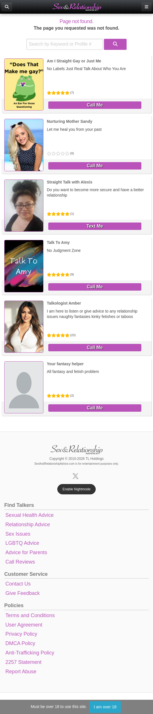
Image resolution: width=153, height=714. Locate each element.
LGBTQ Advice (22, 543)
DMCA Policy (20, 643)
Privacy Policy (21, 634)
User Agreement (23, 625)
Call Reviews (20, 562)
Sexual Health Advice (29, 515)
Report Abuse (20, 671)
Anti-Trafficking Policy (29, 653)
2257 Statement (23, 662)
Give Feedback (22, 593)
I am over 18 (105, 707)
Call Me (95, 105)
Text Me (95, 226)
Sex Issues (17, 534)
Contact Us (18, 584)
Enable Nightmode (76, 489)
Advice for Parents (26, 552)
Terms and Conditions (30, 615)
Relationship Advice (27, 524)
